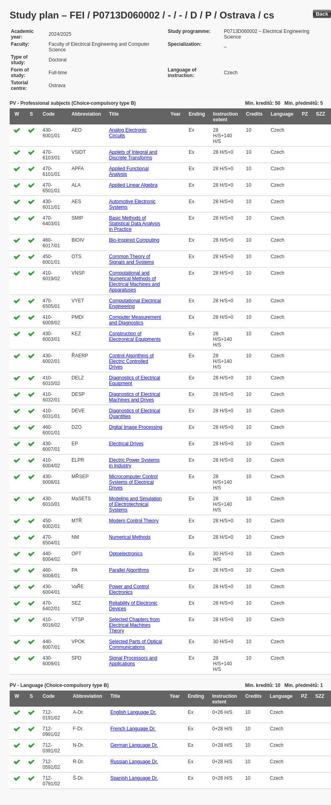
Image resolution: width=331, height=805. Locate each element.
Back (322, 14)
